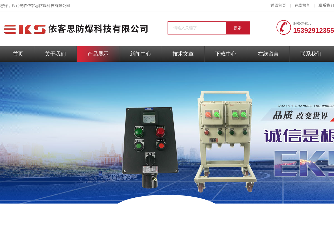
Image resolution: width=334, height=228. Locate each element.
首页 (18, 54)
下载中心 (225, 54)
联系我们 (326, 5)
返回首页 (278, 5)
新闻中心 (140, 54)
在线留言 (302, 5)
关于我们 (55, 54)
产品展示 (98, 54)
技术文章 (183, 54)
